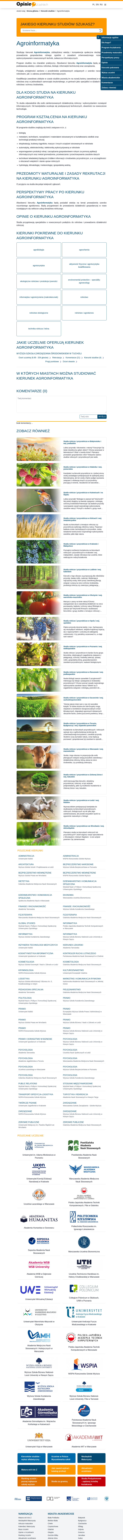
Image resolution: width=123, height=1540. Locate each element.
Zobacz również (109, 88)
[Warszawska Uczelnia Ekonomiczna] (84, 1245)
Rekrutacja (58, 358)
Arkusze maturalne (25, 1523)
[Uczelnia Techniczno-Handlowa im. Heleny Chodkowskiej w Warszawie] (84, 1269)
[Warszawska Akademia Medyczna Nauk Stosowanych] (84, 1173)
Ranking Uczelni (24, 1535)
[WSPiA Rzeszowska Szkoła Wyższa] (84, 1367)
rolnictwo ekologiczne (38, 313)
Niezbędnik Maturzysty (86, 1458)
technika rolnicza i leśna (38, 329)
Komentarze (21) (74, 358)
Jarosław (81, 1535)
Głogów (51, 1532)
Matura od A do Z (29, 1470)
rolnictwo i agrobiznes (84, 313)
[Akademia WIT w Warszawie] (84, 1439)
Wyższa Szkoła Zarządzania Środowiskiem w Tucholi (49, 353)
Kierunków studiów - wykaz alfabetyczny (31, 1458)
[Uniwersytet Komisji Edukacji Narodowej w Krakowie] (39, 1173)
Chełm (50, 1523)
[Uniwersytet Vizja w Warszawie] (39, 1439)
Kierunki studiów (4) (94, 358)
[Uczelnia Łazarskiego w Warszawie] (39, 1197)
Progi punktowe (53, 361)
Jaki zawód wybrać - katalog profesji (60, 1469)
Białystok (81, 1518)
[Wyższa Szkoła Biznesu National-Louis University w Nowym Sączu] (39, 1367)
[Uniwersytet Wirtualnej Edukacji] (39, 1292)
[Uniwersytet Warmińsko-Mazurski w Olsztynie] (39, 1316)
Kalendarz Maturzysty (26, 1526)
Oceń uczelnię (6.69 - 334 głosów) (35, 358)
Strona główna (32, 11)
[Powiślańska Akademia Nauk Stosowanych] (84, 1149)
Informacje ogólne (110, 38)
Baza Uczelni (23, 1529)
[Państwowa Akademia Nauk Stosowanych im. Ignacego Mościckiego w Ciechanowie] (84, 1416)
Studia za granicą (59, 1481)
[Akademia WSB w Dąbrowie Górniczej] (39, 1269)
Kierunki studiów (48, 11)
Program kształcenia (111, 48)
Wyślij (102, 417)
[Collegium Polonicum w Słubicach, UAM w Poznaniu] (84, 1292)
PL (94, 5)
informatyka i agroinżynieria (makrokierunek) (38, 297)
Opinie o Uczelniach (26, 1532)
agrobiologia (38, 250)
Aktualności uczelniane (27, 1538)
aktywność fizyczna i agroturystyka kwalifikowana (84, 265)
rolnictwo (84, 297)
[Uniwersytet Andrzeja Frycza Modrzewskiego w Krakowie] (84, 1316)
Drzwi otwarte (70, 361)
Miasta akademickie (111, 78)
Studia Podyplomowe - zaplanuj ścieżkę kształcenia (91, 1481)
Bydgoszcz (82, 1521)
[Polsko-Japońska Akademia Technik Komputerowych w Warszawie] (84, 1341)
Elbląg (80, 1526)
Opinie (105, 63)
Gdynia (81, 1529)
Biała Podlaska (53, 1518)
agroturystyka (39, 266)
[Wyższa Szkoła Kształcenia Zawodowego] (39, 1391)
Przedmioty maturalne (112, 53)
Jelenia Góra (53, 1538)
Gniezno (81, 1532)
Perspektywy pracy (110, 58)
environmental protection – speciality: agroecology (84, 281)
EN (97, 5)
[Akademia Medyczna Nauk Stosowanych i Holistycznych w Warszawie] (39, 1341)
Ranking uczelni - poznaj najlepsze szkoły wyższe (29, 1481)
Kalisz (80, 1538)
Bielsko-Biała (53, 1521)
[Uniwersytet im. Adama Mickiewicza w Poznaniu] (39, 1149)
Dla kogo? (106, 43)
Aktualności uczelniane (87, 1469)
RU (101, 5)
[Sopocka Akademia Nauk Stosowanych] (39, 1245)
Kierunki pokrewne (110, 68)
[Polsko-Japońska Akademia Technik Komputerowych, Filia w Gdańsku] (84, 1197)
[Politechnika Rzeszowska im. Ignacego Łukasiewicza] (84, 1221)
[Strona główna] (32, 4)
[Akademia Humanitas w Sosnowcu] (39, 1221)
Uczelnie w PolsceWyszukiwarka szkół (60, 1458)
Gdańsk (51, 1529)
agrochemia (84, 250)
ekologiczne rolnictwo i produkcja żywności (38, 281)
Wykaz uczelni (108, 73)
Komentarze (107, 83)
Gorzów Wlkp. (53, 1535)
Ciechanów (82, 1523)
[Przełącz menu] (99, 37)
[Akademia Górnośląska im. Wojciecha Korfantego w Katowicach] (39, 1416)
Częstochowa (53, 1526)
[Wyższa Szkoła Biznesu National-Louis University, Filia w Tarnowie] (84, 1391)
